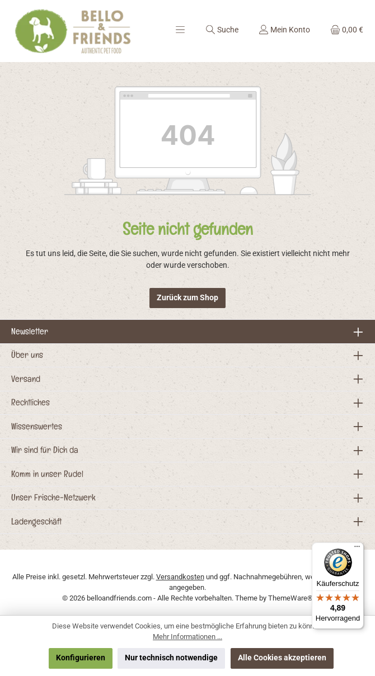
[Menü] (180, 29)
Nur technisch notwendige (171, 658)
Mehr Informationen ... (187, 636)
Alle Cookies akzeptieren (282, 658)
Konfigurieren (80, 658)
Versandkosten (180, 577)
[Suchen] (222, 29)
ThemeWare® (290, 598)
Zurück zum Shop (187, 297)
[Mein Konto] (284, 29)
